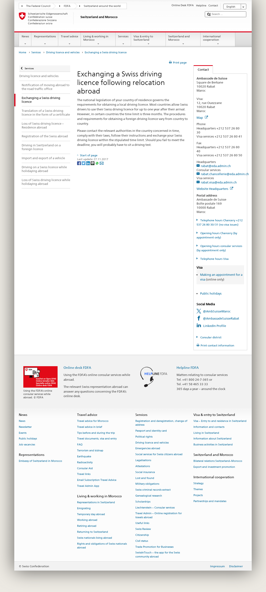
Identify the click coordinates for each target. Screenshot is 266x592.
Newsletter (25, 427)
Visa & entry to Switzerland (148, 40)
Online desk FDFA (77, 367)
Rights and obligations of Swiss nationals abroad (102, 545)
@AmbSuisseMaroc (217, 311)
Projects (198, 495)
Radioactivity (85, 462)
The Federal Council (38, 6)
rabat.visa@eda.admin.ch (219, 182)
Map (202, 117)
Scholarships (142, 501)
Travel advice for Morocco (92, 421)
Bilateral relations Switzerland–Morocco (217, 461)
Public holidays (211, 293)
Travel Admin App (88, 486)
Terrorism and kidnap (90, 450)
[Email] (101, 163)
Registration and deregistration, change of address (161, 422)
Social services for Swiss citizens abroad (158, 454)
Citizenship (142, 535)
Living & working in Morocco (98, 40)
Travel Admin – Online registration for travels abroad (158, 515)
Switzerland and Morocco (183, 40)
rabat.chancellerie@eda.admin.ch (225, 174)
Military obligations (147, 484)
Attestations (142, 466)
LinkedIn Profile (214, 326)
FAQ (80, 444)
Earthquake (84, 456)
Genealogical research (148, 495)
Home (22, 52)
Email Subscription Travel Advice (96, 480)
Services (123, 40)
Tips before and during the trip (96, 432)
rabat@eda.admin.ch (216, 166)
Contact (201, 69)
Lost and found (144, 478)
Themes (198, 489)
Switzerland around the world (102, 6)
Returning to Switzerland (92, 531)
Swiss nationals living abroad (94, 537)
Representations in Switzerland (96, 502)
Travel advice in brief (89, 427)
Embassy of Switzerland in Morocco (40, 461)
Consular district (211, 337)
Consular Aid (85, 468)
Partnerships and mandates (209, 501)
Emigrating (84, 508)
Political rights (144, 436)
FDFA (67, 6)
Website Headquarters (215, 189)
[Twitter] (84, 163)
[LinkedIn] (88, 163)
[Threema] (93, 163)
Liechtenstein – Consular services (155, 507)
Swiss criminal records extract (153, 490)
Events (22, 432)
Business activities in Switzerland (213, 444)
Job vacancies (27, 444)
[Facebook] (79, 163)
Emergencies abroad (147, 448)
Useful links (142, 523)
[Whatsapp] (97, 163)
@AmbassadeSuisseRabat (221, 318)
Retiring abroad (86, 526)
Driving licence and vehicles (62, 52)
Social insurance (145, 472)
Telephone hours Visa (214, 259)
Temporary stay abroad (91, 514)
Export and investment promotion (214, 467)
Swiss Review (143, 529)
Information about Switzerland (212, 438)
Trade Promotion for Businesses (154, 546)
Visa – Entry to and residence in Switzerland (219, 421)
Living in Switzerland (206, 432)
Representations (45, 40)
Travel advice (69, 40)
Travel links (83, 474)
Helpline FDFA (188, 367)
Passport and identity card (151, 430)
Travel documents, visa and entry (97, 438)
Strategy (198, 483)
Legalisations (143, 460)
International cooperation (218, 40)
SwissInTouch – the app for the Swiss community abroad (157, 554)
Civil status (141, 541)
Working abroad (87, 520)
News (25, 40)
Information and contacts (208, 427)
